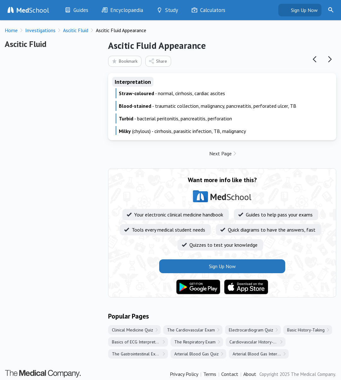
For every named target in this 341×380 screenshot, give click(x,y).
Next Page (220, 153)
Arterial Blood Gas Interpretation (261, 354)
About (249, 374)
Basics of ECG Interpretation (138, 342)
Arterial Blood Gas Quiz (196, 354)
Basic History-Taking (306, 330)
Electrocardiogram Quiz (251, 330)
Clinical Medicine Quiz (132, 330)
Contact (229, 374)
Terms (209, 374)
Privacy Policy (184, 374)
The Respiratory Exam (195, 342)
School (32, 10)
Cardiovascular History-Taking (257, 342)
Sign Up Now (304, 10)
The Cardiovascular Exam (191, 330)
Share (157, 61)
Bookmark (124, 61)
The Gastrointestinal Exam (136, 354)
